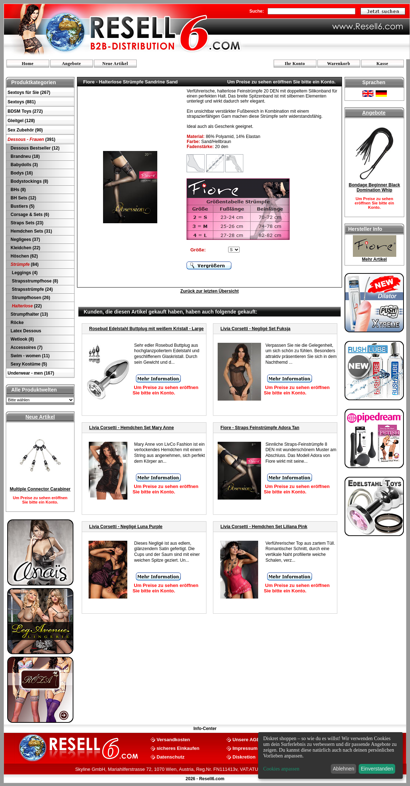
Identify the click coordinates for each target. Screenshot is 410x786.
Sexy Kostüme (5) (28, 364)
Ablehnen (343, 769)
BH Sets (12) (22, 197)
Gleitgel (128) (21, 120)
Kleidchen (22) (24, 247)
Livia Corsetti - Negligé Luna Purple (126, 526)
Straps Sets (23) (26, 222)
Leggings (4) (23, 272)
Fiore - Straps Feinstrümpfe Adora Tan (260, 427)
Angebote (71, 63)
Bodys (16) (21, 173)
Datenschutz (170, 756)
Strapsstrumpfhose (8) (33, 281)
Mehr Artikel (374, 259)
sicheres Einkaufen (178, 748)
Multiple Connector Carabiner (40, 489)
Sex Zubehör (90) (25, 130)
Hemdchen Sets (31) (30, 231)
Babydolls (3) (23, 164)
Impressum (244, 748)
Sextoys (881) (21, 101)
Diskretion (244, 756)
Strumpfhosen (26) (29, 297)
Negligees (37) (24, 239)
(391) (31, 139)
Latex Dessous (25, 330)
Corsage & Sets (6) (29, 214)
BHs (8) (17, 189)
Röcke (16, 322)
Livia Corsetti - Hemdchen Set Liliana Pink (264, 526)
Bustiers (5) (21, 206)
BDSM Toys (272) (25, 111)
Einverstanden (377, 769)
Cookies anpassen (281, 769)
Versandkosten (173, 739)
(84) (24, 264)
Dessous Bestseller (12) (34, 148)
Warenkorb (338, 63)
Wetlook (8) (21, 339)
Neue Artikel (115, 63)
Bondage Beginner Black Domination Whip (374, 187)
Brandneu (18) (24, 156)
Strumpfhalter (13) (28, 314)
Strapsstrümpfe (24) (31, 289)
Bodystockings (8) (28, 181)
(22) (25, 305)
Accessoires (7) (26, 347)
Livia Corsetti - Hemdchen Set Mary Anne (131, 427)
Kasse (382, 63)
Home (28, 63)
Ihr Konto (295, 63)
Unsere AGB (246, 739)
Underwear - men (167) (31, 373)
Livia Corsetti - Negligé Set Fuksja (255, 328)
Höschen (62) (23, 256)
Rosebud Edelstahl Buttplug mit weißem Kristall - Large (146, 328)
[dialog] (330, 755)
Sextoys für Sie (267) (29, 92)
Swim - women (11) (29, 355)
